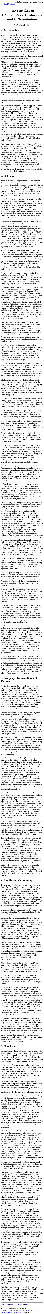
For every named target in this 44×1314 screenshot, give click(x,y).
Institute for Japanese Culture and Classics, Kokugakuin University (20, 1311)
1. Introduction (10, 30)
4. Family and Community (17, 880)
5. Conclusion (9, 1046)
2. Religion (7, 175)
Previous (5, 1305)
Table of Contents (8, 4)
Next (27, 1305)
